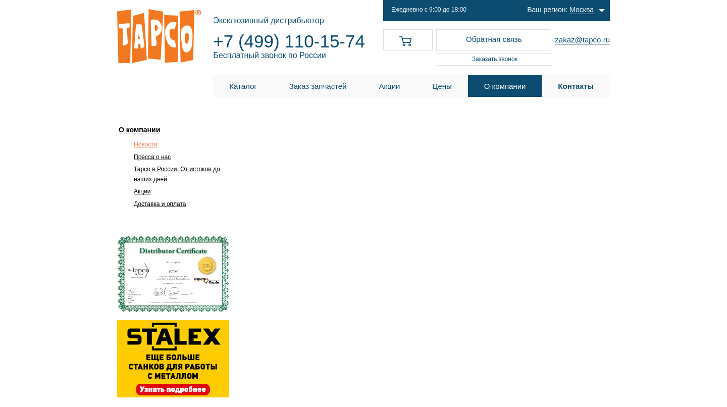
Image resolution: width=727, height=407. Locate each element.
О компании (139, 130)
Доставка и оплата (160, 204)
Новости (145, 144)
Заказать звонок (494, 59)
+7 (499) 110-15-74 (289, 41)
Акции (142, 191)
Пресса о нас (152, 157)
